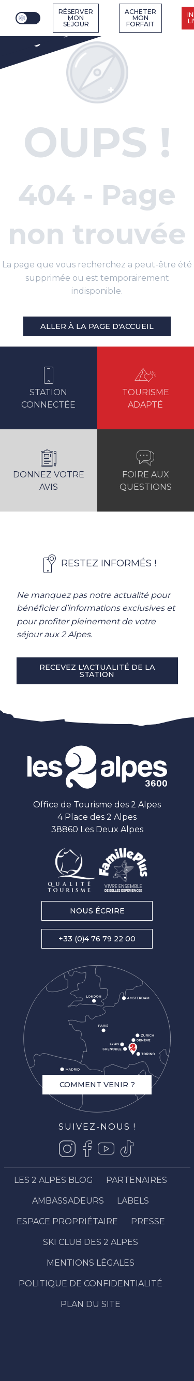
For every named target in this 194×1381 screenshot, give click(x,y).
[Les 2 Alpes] (41, 37)
